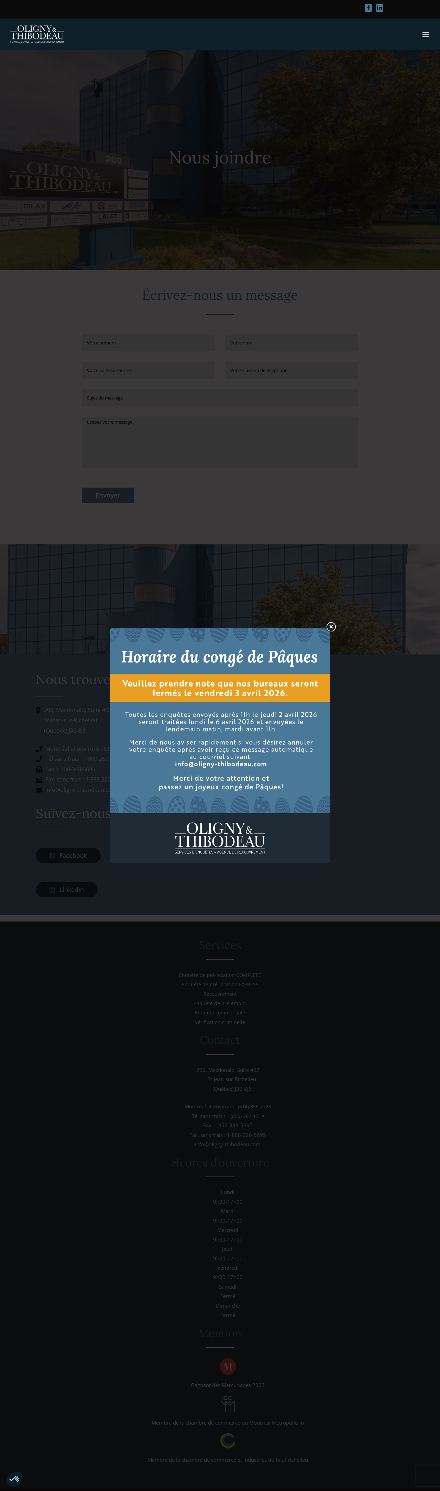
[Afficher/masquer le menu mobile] (426, 34)
